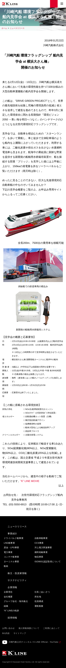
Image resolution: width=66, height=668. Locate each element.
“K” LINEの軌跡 (11, 610)
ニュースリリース (17, 28)
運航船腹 (39, 606)
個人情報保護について (29, 628)
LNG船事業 (9, 543)
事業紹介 (12, 533)
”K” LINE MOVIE (29, 481)
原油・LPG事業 (11, 547)
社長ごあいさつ (42, 592)
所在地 (38, 596)
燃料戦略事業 (41, 552)
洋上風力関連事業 (43, 547)
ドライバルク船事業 (13, 538)
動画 (6, 566)
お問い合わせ (8, 628)
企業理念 (8, 592)
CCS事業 (39, 543)
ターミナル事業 (11, 561)
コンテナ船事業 (11, 557)
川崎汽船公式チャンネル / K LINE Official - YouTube (33, 642)
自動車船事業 (41, 538)
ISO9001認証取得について (48, 561)
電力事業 (8, 552)
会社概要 (8, 596)
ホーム (4, 28)
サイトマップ (20, 633)
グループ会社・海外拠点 (16, 601)
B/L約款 (6, 633)
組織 (6, 606)
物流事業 (39, 557)
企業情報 (12, 587)
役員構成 (39, 601)
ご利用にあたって (51, 628)
